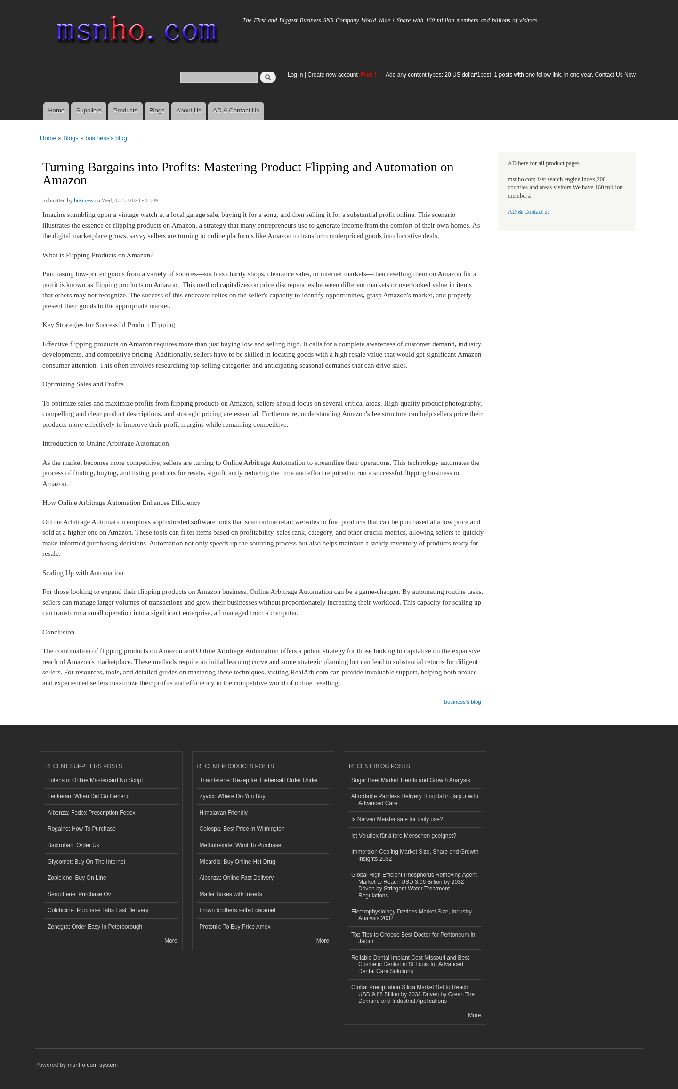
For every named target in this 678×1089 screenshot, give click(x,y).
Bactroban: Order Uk (73, 845)
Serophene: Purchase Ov (79, 894)
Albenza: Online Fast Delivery (237, 877)
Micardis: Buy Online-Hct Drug (237, 861)
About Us (188, 110)
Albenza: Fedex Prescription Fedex (92, 812)
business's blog (106, 138)
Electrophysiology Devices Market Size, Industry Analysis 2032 (411, 914)
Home (56, 110)
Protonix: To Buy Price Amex (235, 926)
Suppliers (89, 110)
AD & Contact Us (236, 110)
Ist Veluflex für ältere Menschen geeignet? (403, 836)
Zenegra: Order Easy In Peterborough (95, 926)
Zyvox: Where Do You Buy (233, 796)
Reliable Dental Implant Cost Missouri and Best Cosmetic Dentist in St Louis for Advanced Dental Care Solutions (410, 964)
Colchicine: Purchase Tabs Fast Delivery (98, 910)
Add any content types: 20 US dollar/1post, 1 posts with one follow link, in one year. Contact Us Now (511, 75)
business (83, 200)
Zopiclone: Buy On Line (77, 877)
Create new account (333, 75)
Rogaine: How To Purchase (82, 828)
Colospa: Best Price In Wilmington (242, 828)
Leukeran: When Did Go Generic (88, 796)
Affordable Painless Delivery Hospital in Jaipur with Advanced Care (414, 799)
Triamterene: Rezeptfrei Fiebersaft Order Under (259, 780)
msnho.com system (93, 1065)
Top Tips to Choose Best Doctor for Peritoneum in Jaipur (413, 938)
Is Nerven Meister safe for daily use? (397, 819)
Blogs (157, 110)
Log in (295, 75)
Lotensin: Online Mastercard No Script (95, 780)
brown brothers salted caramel (237, 910)
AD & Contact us (529, 211)
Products (125, 110)
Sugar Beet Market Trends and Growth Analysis (410, 780)
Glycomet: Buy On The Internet (86, 861)
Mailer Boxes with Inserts (231, 894)
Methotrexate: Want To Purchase (241, 845)
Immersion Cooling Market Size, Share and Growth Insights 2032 (414, 855)
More (170, 940)
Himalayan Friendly (224, 812)
